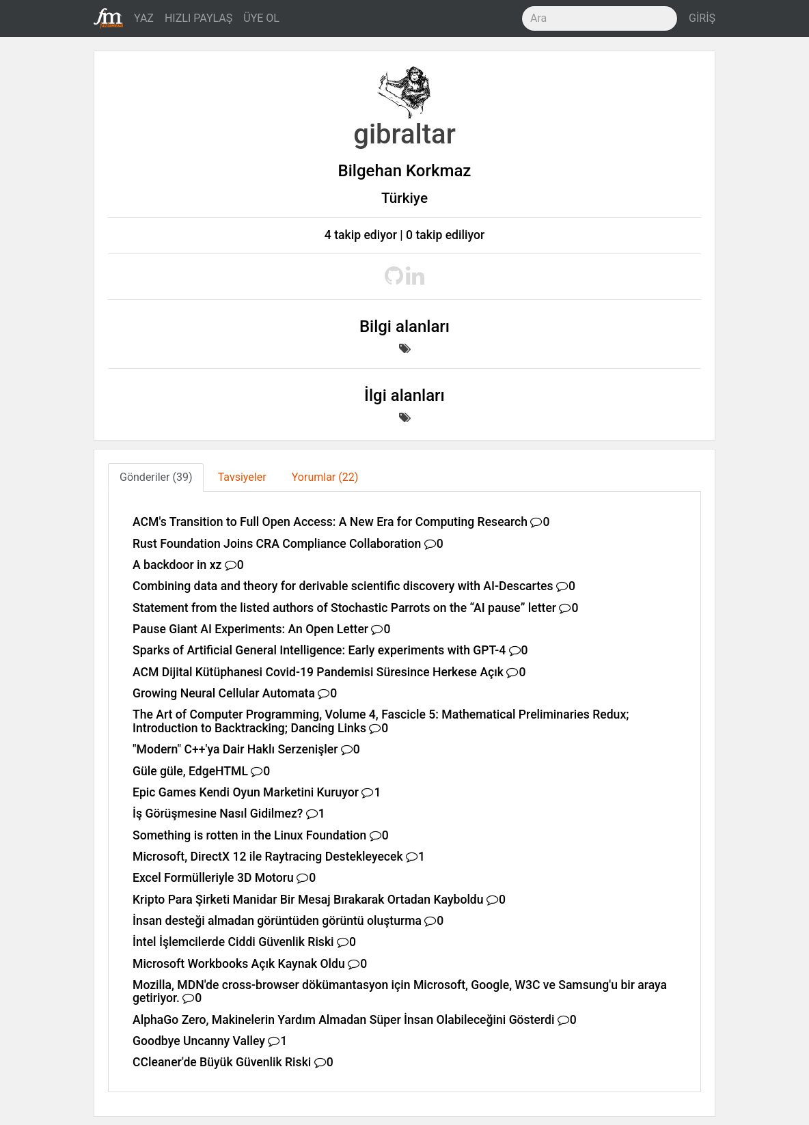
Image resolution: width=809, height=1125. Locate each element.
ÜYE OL (261, 18)
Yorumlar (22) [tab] (325, 477)
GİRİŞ (702, 18)
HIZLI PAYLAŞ (198, 18)
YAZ (144, 18)
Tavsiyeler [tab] (242, 477)
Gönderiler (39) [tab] (156, 477)
